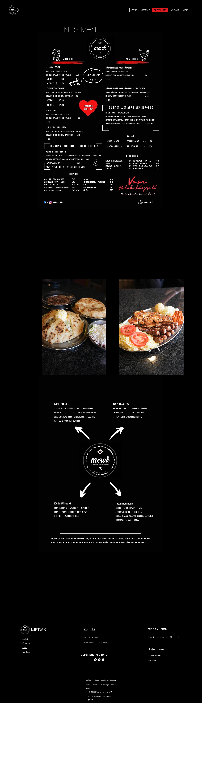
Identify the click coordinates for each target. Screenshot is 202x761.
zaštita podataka (108, 680)
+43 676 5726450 (91, 637)
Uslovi (88, 680)
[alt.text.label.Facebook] (103, 659)
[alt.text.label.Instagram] (95, 659)
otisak (96, 680)
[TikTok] (99, 659)
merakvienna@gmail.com (95, 642)
